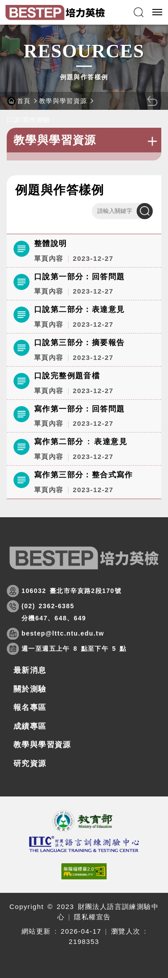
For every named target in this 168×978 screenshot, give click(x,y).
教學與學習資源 (63, 100)
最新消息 (30, 670)
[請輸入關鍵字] (122, 211)
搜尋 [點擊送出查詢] (145, 211)
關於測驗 (30, 689)
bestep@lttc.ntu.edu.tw (63, 633)
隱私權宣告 (92, 917)
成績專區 (30, 726)
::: (10, 172)
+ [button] (152, 141)
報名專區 (30, 707)
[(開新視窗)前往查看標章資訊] (84, 871)
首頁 (24, 100)
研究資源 (30, 763)
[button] (138, 12)
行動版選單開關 (157, 14)
